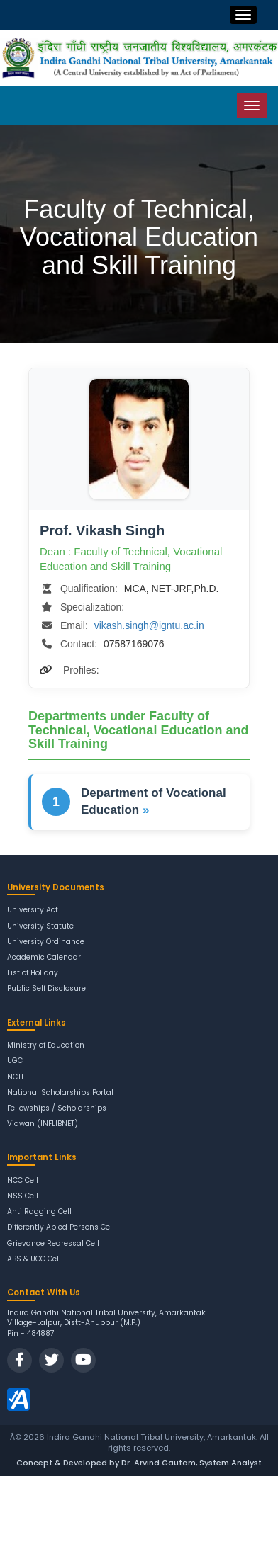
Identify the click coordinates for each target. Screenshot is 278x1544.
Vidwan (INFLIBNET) (42, 1123)
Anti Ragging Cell (39, 1211)
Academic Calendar (44, 957)
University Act (32, 909)
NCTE (16, 1077)
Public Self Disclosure (46, 988)
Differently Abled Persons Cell (60, 1227)
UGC (15, 1060)
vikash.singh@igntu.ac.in (149, 625)
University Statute (40, 926)
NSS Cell (22, 1195)
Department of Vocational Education (153, 801)
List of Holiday (32, 972)
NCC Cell (22, 1180)
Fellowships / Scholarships (56, 1108)
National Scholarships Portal (60, 1092)
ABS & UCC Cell (34, 1259)
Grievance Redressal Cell (53, 1243)
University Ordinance (45, 941)
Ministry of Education (45, 1045)
